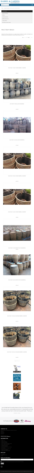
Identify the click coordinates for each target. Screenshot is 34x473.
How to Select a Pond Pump (5, 444)
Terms (2, 439)
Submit (10, 5)
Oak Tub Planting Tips (4, 446)
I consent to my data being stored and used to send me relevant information (13, 461)
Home (2, 8)
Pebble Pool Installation (4, 449)
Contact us (4, 428)
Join (2, 463)
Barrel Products (6, 8)
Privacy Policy (3, 440)
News (2, 455)
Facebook (2, 467)
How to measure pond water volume (6, 443)
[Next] (19, 361)
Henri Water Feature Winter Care (6, 448)
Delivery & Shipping (4, 441)
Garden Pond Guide (4, 442)
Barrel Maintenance (4, 454)
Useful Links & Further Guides (5, 450)
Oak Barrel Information (4, 445)
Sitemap (31, 471)
